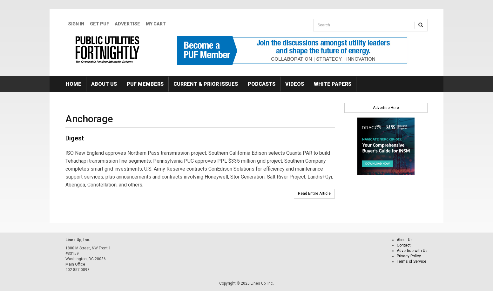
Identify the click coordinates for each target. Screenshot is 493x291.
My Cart (156, 23)
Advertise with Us (412, 250)
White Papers (332, 84)
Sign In (76, 23)
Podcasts (261, 84)
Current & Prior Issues (205, 84)
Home (73, 84)
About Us (104, 84)
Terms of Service (411, 261)
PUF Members (145, 84)
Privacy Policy (409, 256)
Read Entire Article (314, 193)
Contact (404, 245)
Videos (294, 84)
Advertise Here (386, 107)
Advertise (127, 23)
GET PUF (99, 23)
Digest (74, 138)
